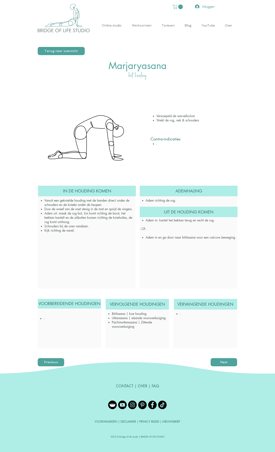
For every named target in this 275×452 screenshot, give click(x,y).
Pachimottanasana (124, 322)
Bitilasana (118, 314)
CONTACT (124, 385)
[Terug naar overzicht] (61, 51)
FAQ (155, 385)
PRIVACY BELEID (149, 421)
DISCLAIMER (129, 421)
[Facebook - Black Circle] (152, 405)
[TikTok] (162, 405)
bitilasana (189, 237)
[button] (178, 6)
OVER (142, 385)
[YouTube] (122, 405)
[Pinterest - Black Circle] (142, 405)
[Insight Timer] (112, 405)
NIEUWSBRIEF (171, 421)
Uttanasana (120, 318)
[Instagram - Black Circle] (132, 405)
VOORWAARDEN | (108, 421)
